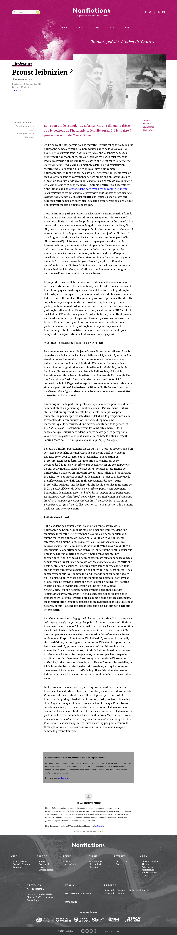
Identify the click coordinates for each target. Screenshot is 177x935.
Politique (17, 867)
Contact (122, 893)
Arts (128, 27)
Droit (15, 861)
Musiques (156, 861)
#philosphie (148, 127)
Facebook (83, 931)
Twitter (87, 931)
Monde (42, 861)
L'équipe (121, 890)
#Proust (146, 120)
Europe (42, 867)
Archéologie (70, 864)
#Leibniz (147, 123)
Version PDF (18, 90)
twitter (150, 12)
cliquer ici (64, 778)
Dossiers (71, 902)
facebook (145, 12)
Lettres (112, 27)
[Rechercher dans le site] (26, 12)
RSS (91, 931)
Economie (27, 864)
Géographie (44, 864)
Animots (99, 826)
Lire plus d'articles (87, 831)
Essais (69, 885)
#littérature (148, 130)
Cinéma (145, 861)
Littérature (121, 861)
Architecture (148, 870)
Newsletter (163, 12)
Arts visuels (147, 867)
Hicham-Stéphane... (25, 79)
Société (16, 864)
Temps (79, 27)
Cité (48, 27)
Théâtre (145, 864)
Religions (95, 867)
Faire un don (110, 893)
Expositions (33, 900)
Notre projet (110, 890)
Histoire (69, 861)
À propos (110, 885)
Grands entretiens (78, 893)
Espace (64, 27)
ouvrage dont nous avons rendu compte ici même (98, 188)
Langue (119, 864)
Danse (145, 875)
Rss (159, 12)
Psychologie (96, 864)
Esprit (95, 27)
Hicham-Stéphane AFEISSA (88, 803)
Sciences (24, 861)
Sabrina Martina (25, 126)
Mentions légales (112, 931)
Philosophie (96, 861)
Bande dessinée (149, 872)
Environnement (46, 870)
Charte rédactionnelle (138, 890)
